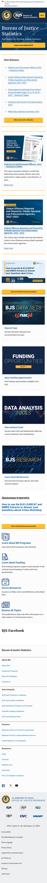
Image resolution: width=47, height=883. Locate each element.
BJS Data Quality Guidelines (13, 700)
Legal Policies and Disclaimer (12, 853)
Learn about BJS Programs (23, 536)
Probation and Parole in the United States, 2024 (25, 103)
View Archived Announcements (23, 526)
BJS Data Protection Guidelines (14, 695)
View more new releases (23, 120)
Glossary (5, 759)
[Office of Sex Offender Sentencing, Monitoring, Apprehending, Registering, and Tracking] (38, 817)
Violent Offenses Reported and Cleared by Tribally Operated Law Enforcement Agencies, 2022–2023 (25, 80)
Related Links (7, 765)
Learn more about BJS (23, 45)
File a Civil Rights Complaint (13, 776)
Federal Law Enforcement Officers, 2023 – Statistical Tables (24, 68)
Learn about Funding (23, 556)
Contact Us (6, 682)
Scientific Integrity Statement (13, 711)
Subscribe (6, 770)
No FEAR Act (6, 858)
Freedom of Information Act (11, 863)
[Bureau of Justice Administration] (9, 809)
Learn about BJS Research (17, 477)
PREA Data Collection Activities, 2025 (23, 111)
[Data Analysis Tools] (23, 410)
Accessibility (6, 832)
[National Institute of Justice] (38, 809)
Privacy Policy (6, 848)
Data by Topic (11, 328)
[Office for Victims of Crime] (23, 817)
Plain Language (6, 842)
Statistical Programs (10, 671)
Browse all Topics (23, 604)
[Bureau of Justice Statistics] (23, 811)
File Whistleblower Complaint (12, 837)
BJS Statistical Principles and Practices (17, 706)
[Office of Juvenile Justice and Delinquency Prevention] (9, 818)
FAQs (4, 754)
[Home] (25, 15)
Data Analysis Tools (14, 427)
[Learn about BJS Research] (23, 460)
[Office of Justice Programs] (7, 15)
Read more (8, 185)
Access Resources (23, 581)
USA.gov (4, 869)
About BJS (6, 666)
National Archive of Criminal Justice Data (18, 730)
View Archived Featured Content (23, 292)
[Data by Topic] (23, 311)
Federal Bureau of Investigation (14, 741)
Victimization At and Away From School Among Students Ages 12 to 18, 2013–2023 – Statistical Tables (24, 92)
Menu (42, 15)
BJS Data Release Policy (11, 717)
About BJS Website (9, 676)
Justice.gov (5, 874)
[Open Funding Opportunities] (23, 360)
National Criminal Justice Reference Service (19, 735)
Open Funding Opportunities (18, 378)
